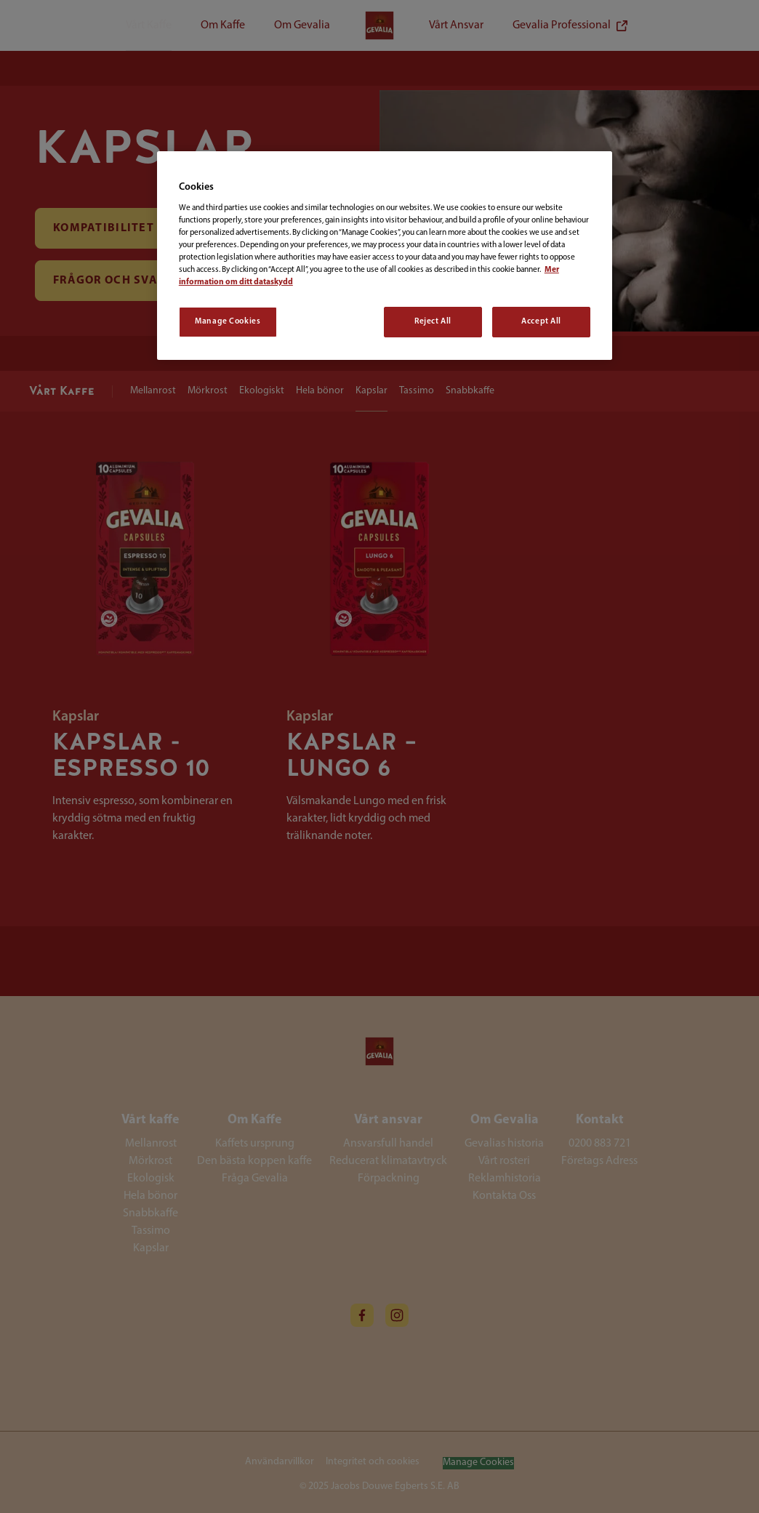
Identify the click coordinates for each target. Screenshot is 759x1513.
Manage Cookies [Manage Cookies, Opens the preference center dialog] (227, 321)
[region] (384, 255)
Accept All (541, 321)
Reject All (432, 321)
